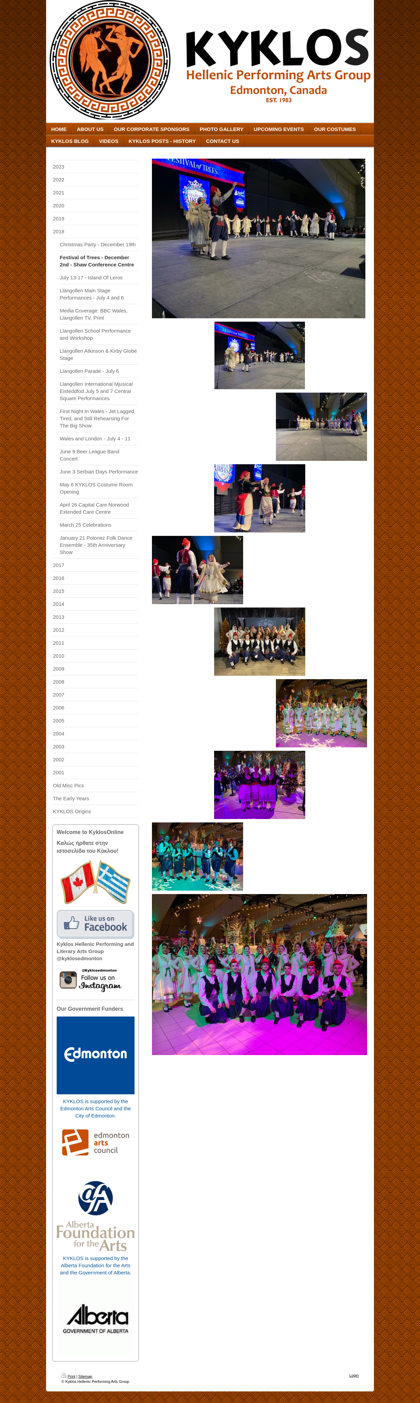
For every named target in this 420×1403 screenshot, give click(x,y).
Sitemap (85, 1376)
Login (354, 1375)
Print (68, 1376)
